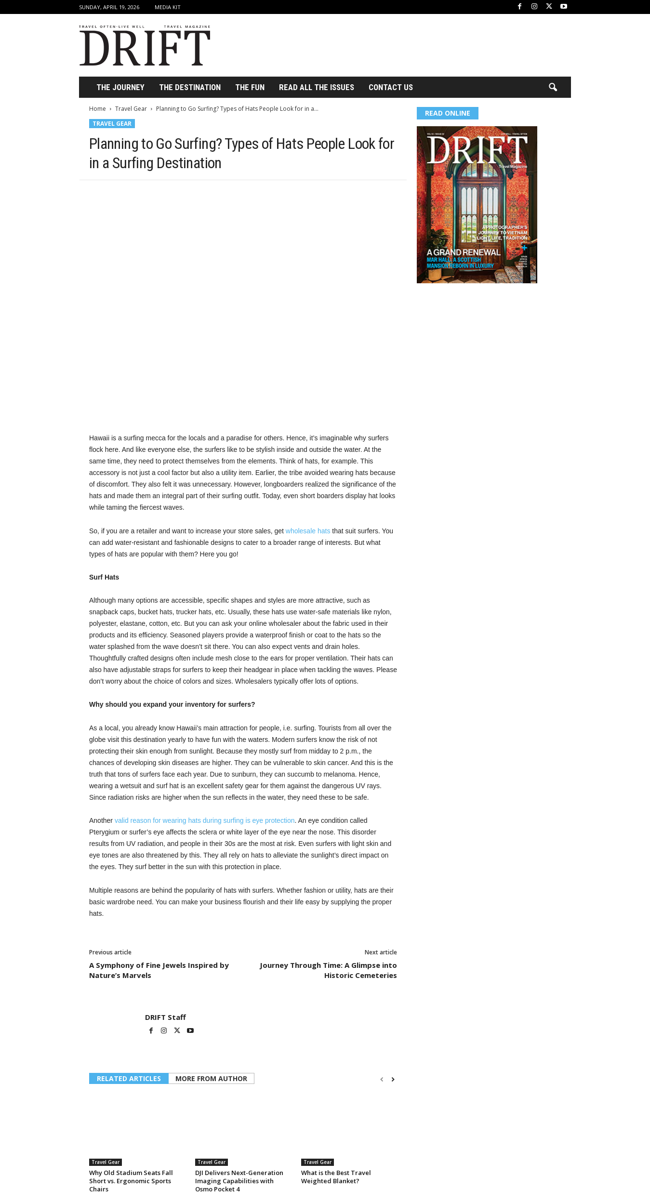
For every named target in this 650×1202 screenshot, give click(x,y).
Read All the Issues (316, 87)
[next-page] (393, 1079)
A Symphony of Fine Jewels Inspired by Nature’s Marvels (159, 970)
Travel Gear (131, 109)
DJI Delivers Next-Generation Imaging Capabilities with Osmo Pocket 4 (239, 1180)
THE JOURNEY (120, 87)
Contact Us (391, 87)
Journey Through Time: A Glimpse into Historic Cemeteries (328, 970)
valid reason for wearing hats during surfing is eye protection (205, 820)
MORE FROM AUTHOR (211, 1078)
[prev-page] (381, 1079)
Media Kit (168, 7)
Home (97, 109)
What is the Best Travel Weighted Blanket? (336, 1176)
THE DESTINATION (190, 87)
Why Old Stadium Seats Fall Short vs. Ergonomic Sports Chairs (131, 1180)
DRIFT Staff (165, 1017)
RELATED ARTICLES (129, 1078)
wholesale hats (308, 531)
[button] (552, 87)
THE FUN (250, 87)
